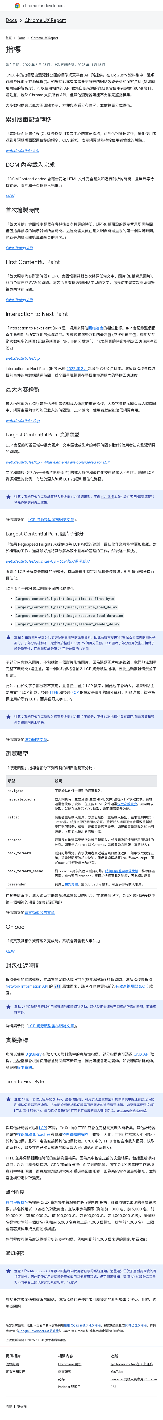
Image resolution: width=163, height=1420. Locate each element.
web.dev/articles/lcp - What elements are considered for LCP (57, 462)
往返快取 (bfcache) (33, 1134)
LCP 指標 (107, 497)
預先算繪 (71, 884)
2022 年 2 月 (77, 369)
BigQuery (33, 1054)
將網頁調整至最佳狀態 (121, 871)
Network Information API (27, 986)
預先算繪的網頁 (75, 1134)
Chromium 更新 (69, 1364)
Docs (11, 20)
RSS (113, 1387)
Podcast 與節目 (69, 1387)
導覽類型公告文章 (40, 912)
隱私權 (22, 1406)
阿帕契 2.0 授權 (136, 1325)
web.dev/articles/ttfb (132, 1110)
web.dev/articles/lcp (23, 420)
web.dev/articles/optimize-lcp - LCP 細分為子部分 (48, 561)
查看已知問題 (15, 1371)
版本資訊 (24, 1067)
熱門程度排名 (17, 1202)
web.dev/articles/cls (22, 150)
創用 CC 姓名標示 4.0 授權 (82, 1325)
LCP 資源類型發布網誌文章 (51, 520)
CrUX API (141, 1054)
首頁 (9, 38)
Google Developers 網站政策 (38, 1331)
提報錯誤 (12, 1364)
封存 (61, 1379)
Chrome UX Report (45, 20)
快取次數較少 (127, 804)
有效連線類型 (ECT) (131, 986)
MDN (10, 196)
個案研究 (64, 1371)
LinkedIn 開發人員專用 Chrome (134, 1379)
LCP (42, 1128)
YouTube (117, 1371)
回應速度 (95, 328)
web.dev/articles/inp (23, 358)
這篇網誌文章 (36, 739)
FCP (75, 692)
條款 (9, 1406)
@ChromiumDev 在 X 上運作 (132, 1364)
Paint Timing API (19, 248)
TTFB (54, 692)
